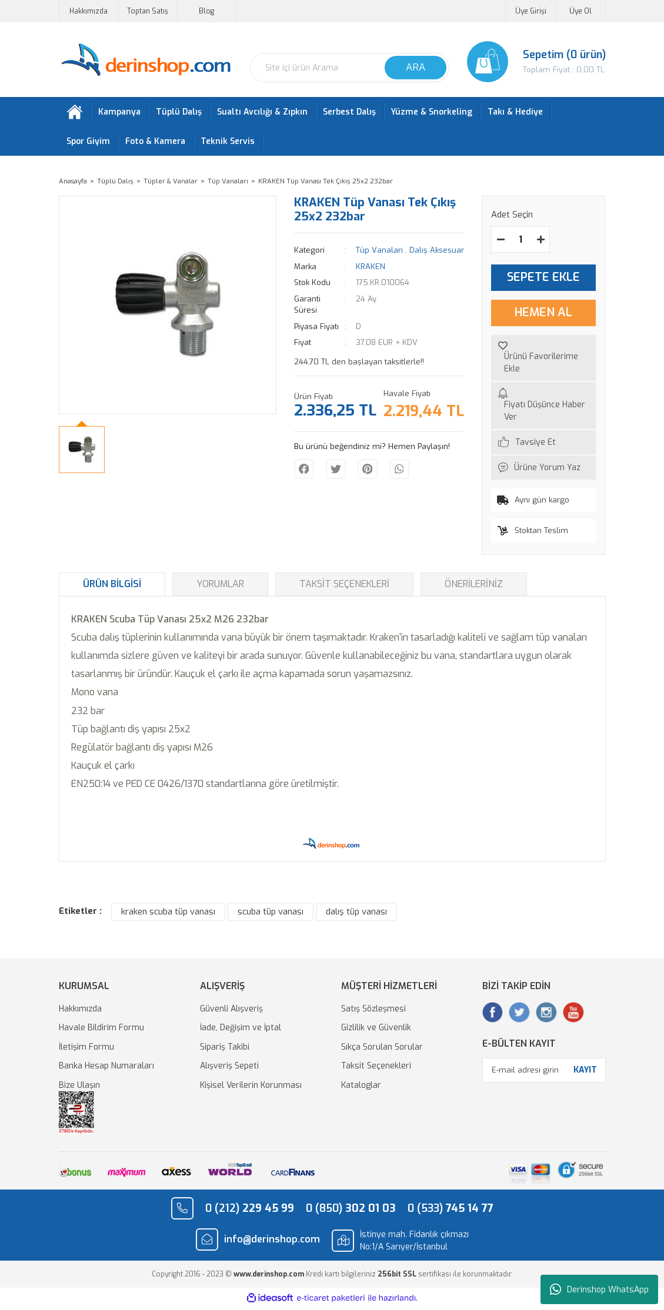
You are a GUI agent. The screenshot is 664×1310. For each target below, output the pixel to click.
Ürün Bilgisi (112, 586)
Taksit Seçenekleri (344, 586)
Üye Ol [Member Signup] (580, 11)
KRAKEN (370, 269)
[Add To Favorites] (543, 360)
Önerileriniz (474, 586)
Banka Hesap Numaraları (106, 1068)
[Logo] (145, 60)
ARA (415, 67)
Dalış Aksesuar (436, 253)
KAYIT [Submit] (585, 1072)
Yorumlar (220, 586)
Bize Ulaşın (79, 1087)
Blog (206, 11)
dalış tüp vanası (356, 914)
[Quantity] (520, 241)
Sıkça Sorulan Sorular (382, 1049)
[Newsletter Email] (544, 1072)
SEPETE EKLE (543, 280)
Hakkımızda (88, 11)
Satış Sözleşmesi (373, 1011)
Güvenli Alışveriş (231, 1011)
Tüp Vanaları (379, 253)
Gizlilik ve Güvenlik (376, 1030)
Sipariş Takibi (224, 1049)
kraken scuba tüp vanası (168, 914)
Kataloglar (361, 1087)
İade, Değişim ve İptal (240, 1030)
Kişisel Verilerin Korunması (251, 1087)
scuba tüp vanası (270, 914)
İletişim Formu (86, 1049)
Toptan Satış (147, 11)
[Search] (349, 67)
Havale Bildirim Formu (101, 1030)
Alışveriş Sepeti (229, 1068)
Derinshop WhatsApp (599, 1289)
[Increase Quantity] (540, 241)
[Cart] (536, 61)
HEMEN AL (543, 315)
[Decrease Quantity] (500, 241)
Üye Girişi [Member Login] (530, 11)
